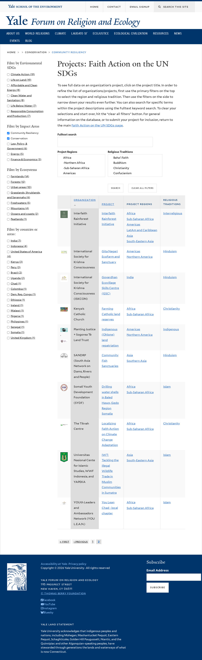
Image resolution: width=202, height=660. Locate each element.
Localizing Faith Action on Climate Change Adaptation (110, 434)
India (130, 277)
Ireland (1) (17, 305)
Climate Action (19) (23, 74)
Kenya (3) (17, 261)
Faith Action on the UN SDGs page (97, 125)
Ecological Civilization (130, 33)
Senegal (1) (17, 326)
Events (15, 41)
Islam (167, 386)
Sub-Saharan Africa (140, 219)
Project (108, 204)
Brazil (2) (16, 272)
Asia (130, 236)
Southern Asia (136, 361)
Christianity (135, 168)
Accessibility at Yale (54, 564)
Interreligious (172, 213)
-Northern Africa (81, 163)
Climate (60, 33)
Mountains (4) (20, 208)
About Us (12, 33)
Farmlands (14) (20, 176)
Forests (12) (18, 181)
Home (11, 52)
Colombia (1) (19, 288)
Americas (81, 173)
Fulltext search (67, 134)
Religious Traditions (120, 151)
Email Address (157, 570)
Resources (161, 33)
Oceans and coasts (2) (24, 213)
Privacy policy (77, 564)
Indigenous (171, 329)
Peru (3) (16, 267)
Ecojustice (100, 33)
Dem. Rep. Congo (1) (23, 294)
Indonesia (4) (19, 246)
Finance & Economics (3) (26, 159)
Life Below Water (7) (23, 105)
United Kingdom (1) (23, 337)
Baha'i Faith (135, 157)
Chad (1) (16, 283)
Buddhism (135, 163)
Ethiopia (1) (18, 299)
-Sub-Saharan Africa (81, 168)
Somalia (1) (17, 332)
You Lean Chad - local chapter (110, 508)
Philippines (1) (19, 321)
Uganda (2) (18, 278)
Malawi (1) (17, 310)
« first (64, 541)
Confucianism (135, 173)
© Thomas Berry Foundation (63, 593)
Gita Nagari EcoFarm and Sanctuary (111, 257)
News (178, 33)
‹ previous (81, 541)
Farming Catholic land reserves (111, 314)
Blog (28, 41)
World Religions (37, 33)
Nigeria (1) (17, 315)
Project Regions (67, 151)
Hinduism (170, 251)
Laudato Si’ (79, 33)
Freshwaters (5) (20, 202)
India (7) (16, 240)
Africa (81, 157)
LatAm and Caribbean (142, 230)
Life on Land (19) (21, 79)
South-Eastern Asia (140, 241)
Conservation (36, 52)
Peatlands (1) (19, 219)
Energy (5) (17, 153)
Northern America (140, 257)
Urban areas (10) (21, 187)
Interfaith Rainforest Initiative (109, 219)
